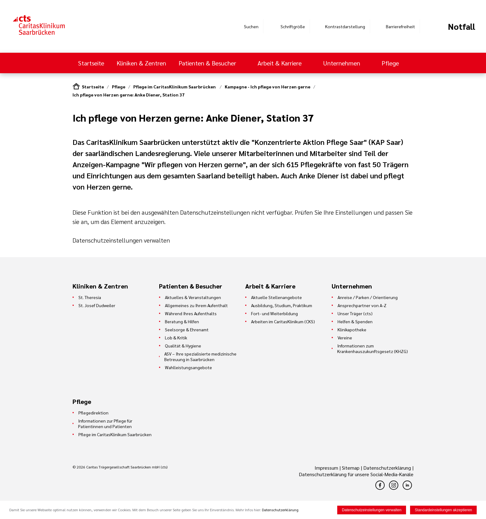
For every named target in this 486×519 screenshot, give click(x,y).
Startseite (91, 63)
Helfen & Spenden (355, 321)
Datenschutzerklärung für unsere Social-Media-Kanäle (356, 474)
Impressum (327, 467)
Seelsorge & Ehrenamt (187, 329)
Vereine (345, 337)
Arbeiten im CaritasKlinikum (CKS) (283, 321)
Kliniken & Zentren (141, 63)
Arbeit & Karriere (280, 63)
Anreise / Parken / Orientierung (368, 297)
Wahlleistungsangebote (188, 367)
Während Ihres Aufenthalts (191, 313)
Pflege (391, 63)
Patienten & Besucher (208, 63)
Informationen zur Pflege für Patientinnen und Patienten (105, 423)
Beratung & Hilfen (182, 321)
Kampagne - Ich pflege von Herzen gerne (267, 86)
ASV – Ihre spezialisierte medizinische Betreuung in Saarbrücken (200, 356)
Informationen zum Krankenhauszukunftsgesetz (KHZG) (372, 348)
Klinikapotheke (352, 329)
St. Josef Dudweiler (96, 305)
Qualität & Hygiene (183, 345)
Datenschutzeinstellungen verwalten (121, 240)
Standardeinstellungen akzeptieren (443, 510)
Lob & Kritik (176, 337)
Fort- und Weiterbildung (274, 313)
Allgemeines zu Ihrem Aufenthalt (196, 305)
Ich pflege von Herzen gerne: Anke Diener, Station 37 (128, 94)
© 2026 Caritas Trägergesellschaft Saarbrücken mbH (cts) (120, 466)
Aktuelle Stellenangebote (276, 297)
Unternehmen (342, 63)
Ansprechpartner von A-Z (362, 305)
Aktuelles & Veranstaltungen (193, 297)
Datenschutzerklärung (387, 467)
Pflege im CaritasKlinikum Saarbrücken (175, 86)
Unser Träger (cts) (355, 313)
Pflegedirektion (93, 412)
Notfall (461, 26)
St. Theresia (89, 297)
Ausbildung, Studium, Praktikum (281, 305)
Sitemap (351, 467)
